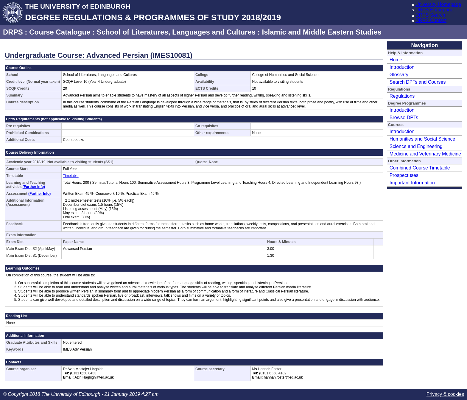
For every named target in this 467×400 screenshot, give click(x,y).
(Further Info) (34, 187)
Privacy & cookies (445, 394)
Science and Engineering (416, 146)
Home (396, 59)
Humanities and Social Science (422, 138)
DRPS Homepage (434, 9)
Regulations (402, 96)
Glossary (399, 74)
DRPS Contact (430, 20)
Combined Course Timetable (420, 167)
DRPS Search (430, 15)
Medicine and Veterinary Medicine (425, 153)
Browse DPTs (404, 117)
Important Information (412, 182)
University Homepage (438, 4)
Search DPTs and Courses (418, 82)
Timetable (70, 176)
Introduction (402, 67)
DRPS (13, 32)
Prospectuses (404, 175)
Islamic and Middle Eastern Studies (321, 32)
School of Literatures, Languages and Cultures (176, 32)
